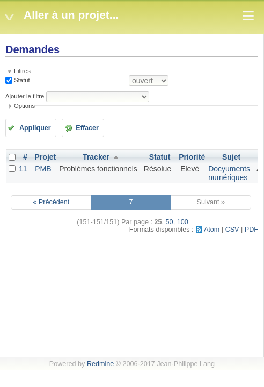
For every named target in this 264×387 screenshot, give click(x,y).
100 (182, 222)
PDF (251, 229)
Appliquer (35, 128)
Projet (45, 157)
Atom (211, 229)
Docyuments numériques (229, 173)
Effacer (87, 128)
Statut (21, 80)
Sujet (231, 157)
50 (169, 222)
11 (23, 168)
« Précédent (51, 202)
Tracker (96, 157)
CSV (232, 229)
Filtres (22, 71)
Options (24, 106)
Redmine (100, 364)
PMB (43, 168)
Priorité (192, 157)
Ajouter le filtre (24, 96)
